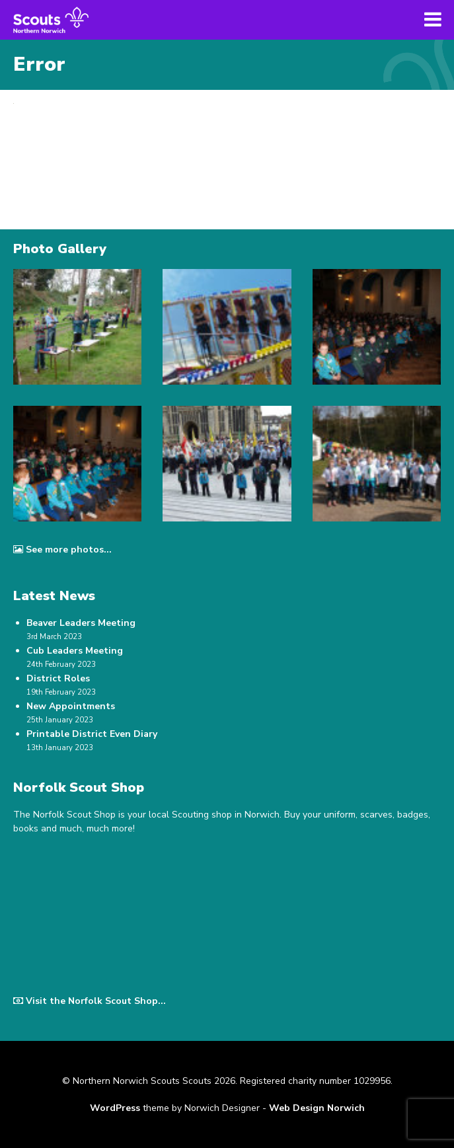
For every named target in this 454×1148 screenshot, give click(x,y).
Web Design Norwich (317, 1108)
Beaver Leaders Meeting (80, 623)
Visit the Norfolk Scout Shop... (89, 1001)
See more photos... (62, 549)
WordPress (115, 1108)
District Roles (58, 678)
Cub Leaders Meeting (74, 650)
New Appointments (70, 706)
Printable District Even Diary (91, 734)
